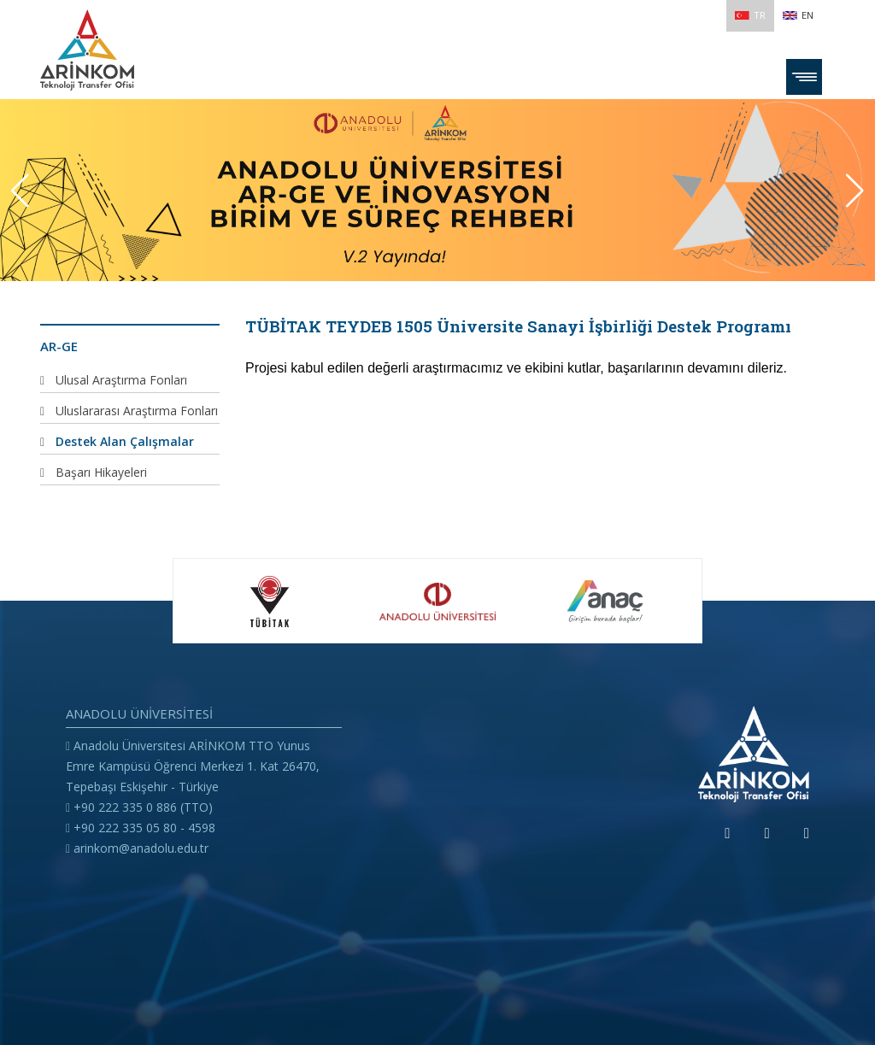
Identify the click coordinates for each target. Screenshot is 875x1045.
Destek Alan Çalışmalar (125, 441)
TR (750, 15)
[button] (854, 190)
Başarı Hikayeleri (101, 472)
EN (798, 15)
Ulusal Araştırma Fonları (121, 380)
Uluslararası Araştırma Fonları (137, 410)
